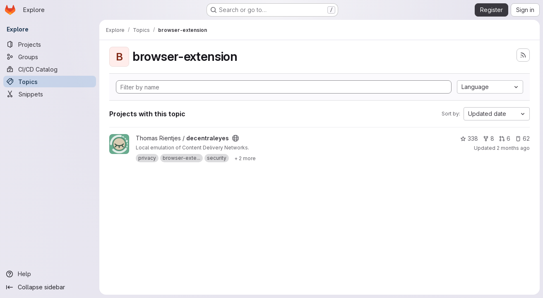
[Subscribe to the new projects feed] (523, 55)
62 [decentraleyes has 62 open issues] (522, 138)
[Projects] (49, 44)
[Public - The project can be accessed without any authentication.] (235, 138)
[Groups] (49, 56)
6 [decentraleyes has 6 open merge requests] (504, 138)
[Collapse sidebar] (49, 287)
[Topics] (49, 81)
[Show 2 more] (245, 158)
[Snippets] (49, 94)
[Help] (49, 274)
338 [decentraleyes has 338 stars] (469, 138)
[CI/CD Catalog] (49, 69)
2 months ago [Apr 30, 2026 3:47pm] (513, 148)
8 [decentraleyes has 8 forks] (488, 138)
